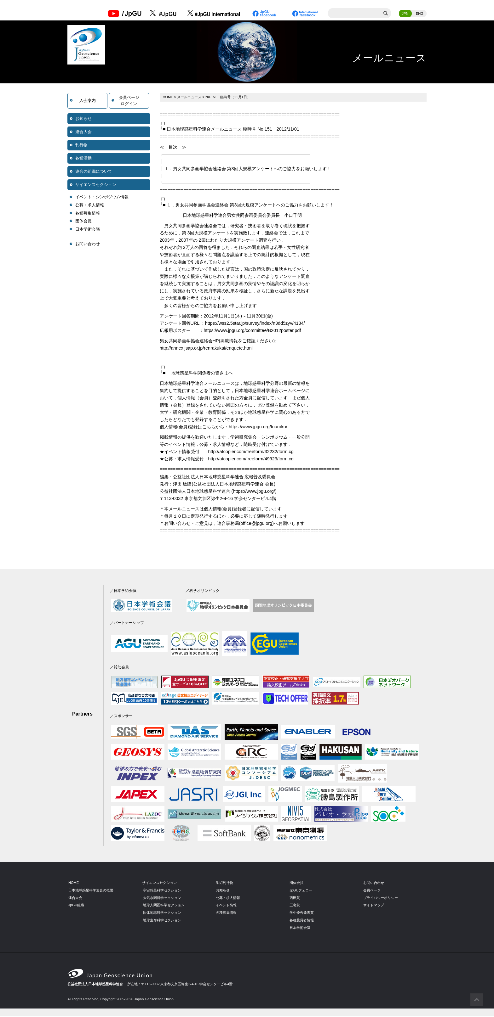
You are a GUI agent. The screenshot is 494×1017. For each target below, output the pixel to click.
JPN (405, 14)
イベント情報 (226, 905)
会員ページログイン (129, 101)
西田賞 (295, 898)
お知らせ (83, 119)
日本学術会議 (87, 230)
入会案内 (87, 101)
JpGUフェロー (301, 891)
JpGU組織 (76, 905)
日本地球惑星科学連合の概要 (90, 891)
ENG (419, 14)
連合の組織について (93, 172)
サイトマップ (373, 905)
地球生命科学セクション (162, 921)
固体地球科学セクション (162, 913)
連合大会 (83, 132)
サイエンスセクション (95, 185)
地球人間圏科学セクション (164, 905)
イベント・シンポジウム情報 (102, 197)
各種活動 (83, 158)
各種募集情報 (87, 213)
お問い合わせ (87, 244)
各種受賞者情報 (302, 921)
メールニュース (189, 97)
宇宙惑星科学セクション (162, 891)
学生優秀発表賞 (302, 913)
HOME (168, 97)
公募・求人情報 (89, 205)
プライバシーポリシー (380, 898)
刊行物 (81, 145)
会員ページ (372, 891)
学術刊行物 (224, 883)
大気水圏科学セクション (162, 898)
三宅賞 (295, 905)
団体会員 (83, 221)
